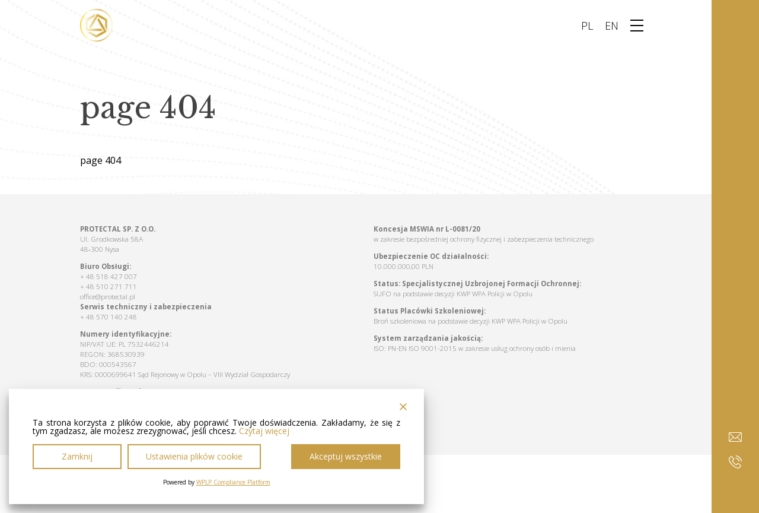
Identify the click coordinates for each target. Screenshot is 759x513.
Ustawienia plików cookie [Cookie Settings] (194, 456)
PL (587, 25)
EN (611, 25)
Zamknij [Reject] (77, 456)
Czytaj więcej (264, 431)
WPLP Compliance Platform (233, 482)
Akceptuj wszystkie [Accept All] (346, 456)
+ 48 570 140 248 (108, 316)
